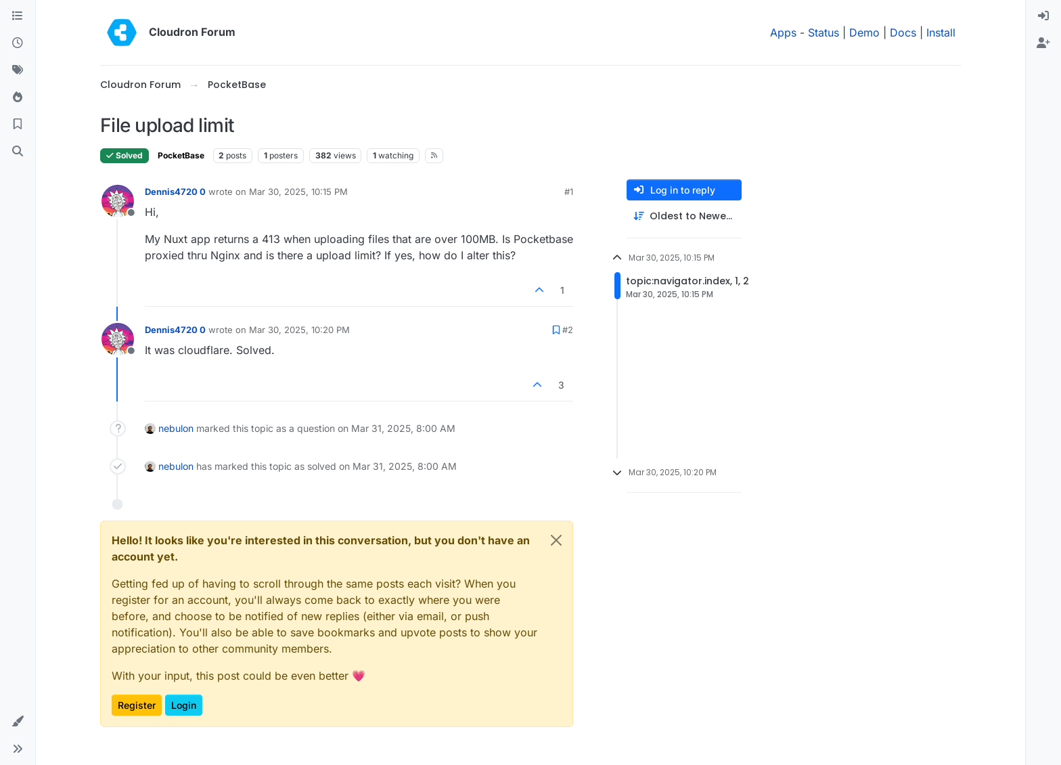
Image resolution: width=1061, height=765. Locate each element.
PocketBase (181, 155)
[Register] (1043, 43)
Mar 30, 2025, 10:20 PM (299, 329)
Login (183, 705)
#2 (567, 329)
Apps (783, 32)
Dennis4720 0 (175, 191)
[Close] (556, 540)
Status (823, 32)
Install (940, 32)
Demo (864, 32)
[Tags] (17, 70)
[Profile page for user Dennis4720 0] (117, 201)
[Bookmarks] (17, 124)
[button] (17, 722)
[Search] (17, 151)
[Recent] (17, 43)
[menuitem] (1043, 16)
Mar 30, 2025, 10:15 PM (298, 191)
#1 (568, 191)
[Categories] (17, 16)
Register (137, 705)
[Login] (1043, 16)
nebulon (176, 428)
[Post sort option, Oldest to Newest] (684, 216)
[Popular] (17, 97)
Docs (903, 32)
